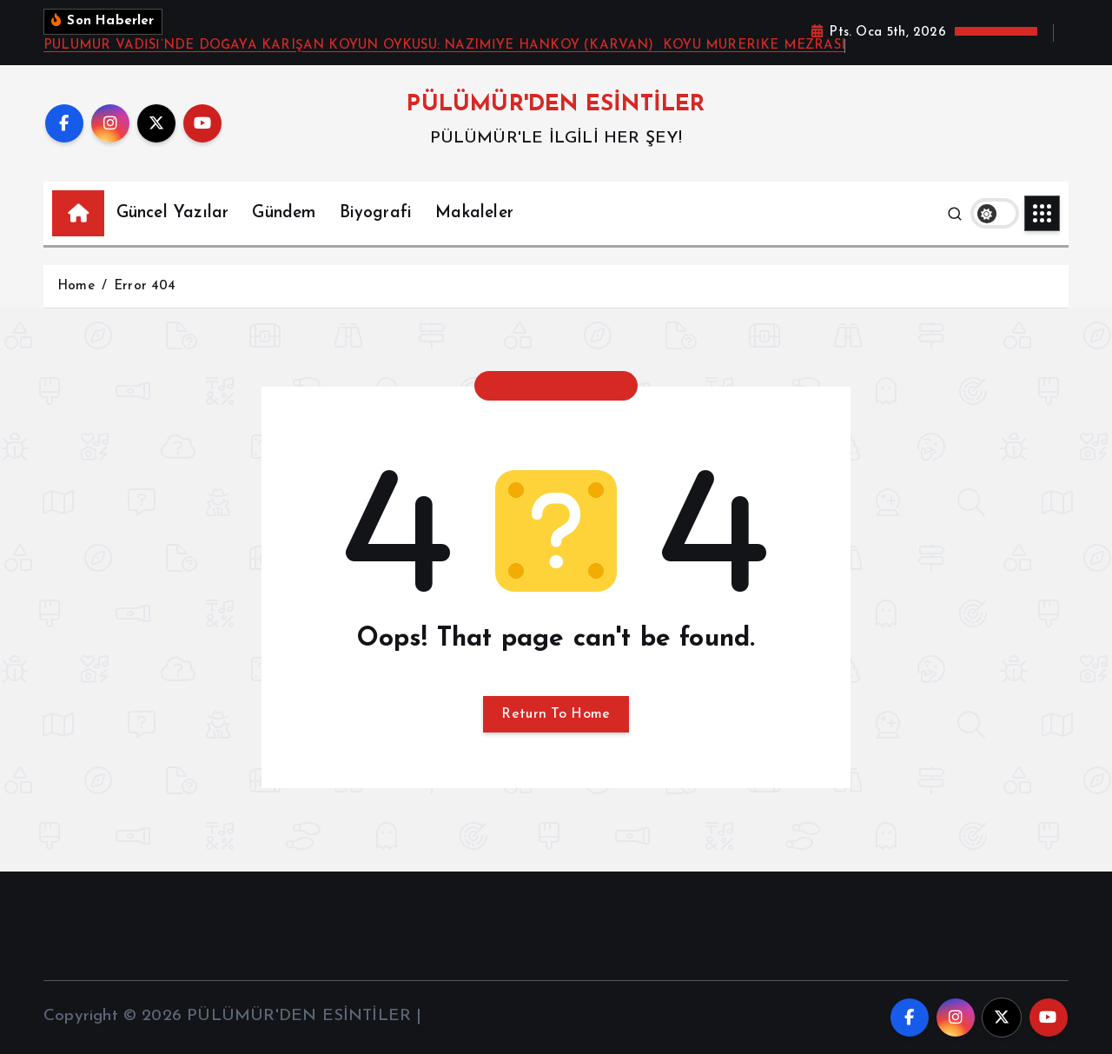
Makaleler (474, 213)
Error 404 (145, 286)
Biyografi (376, 213)
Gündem (283, 213)
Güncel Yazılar (172, 213)
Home (76, 286)
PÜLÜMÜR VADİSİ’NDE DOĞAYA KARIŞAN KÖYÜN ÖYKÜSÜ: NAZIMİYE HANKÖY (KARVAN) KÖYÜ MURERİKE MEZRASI (444, 45)
